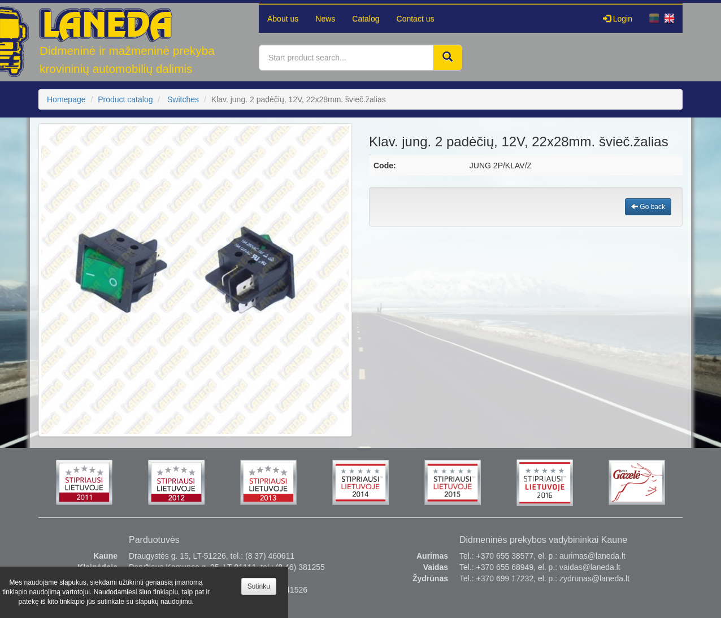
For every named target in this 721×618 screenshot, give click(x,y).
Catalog (365, 18)
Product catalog (125, 99)
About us (282, 18)
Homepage (66, 99)
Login (617, 18)
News (325, 18)
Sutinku (258, 586)
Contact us (416, 18)
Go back (648, 207)
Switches (183, 99)
